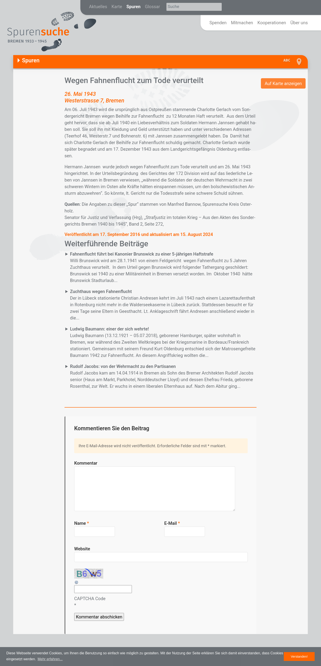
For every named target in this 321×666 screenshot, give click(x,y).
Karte (117, 6)
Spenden (218, 22)
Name (81, 523)
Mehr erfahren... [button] (50, 659)
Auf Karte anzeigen (283, 83)
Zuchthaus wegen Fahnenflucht (101, 291)
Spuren (133, 6)
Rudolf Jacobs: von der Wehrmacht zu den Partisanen (123, 366)
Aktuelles (98, 6)
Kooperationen (271, 22)
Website (82, 548)
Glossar (152, 6)
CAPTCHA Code (89, 598)
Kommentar (85, 463)
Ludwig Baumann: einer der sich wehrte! (109, 329)
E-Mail (172, 523)
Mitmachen (242, 22)
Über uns (299, 22)
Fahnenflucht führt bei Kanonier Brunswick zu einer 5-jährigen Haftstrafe (141, 254)
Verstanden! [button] (299, 656)
